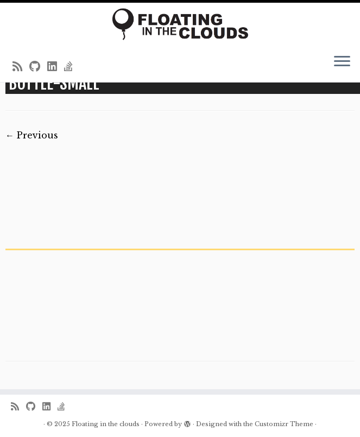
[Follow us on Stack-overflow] (72, 67)
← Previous (31, 135)
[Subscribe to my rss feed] (20, 67)
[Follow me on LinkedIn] (55, 67)
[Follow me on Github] (38, 67)
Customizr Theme (284, 424)
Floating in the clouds (106, 424)
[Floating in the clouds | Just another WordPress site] (180, 24)
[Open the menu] (342, 62)
